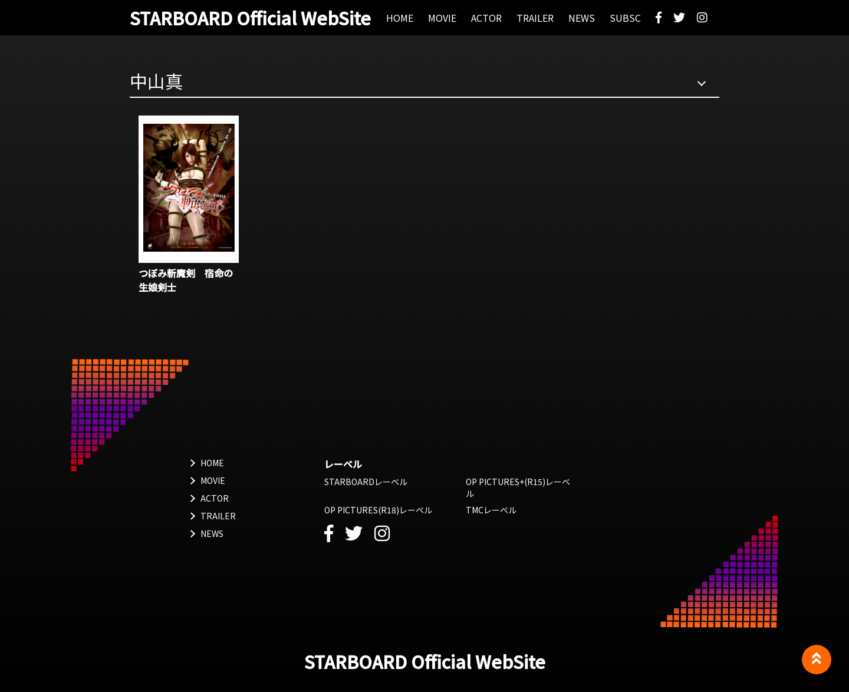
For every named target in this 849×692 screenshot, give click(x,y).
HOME (212, 463)
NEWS (211, 533)
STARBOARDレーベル (365, 481)
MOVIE (212, 480)
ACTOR (214, 498)
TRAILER (218, 516)
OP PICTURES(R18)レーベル (378, 510)
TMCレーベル (491, 510)
